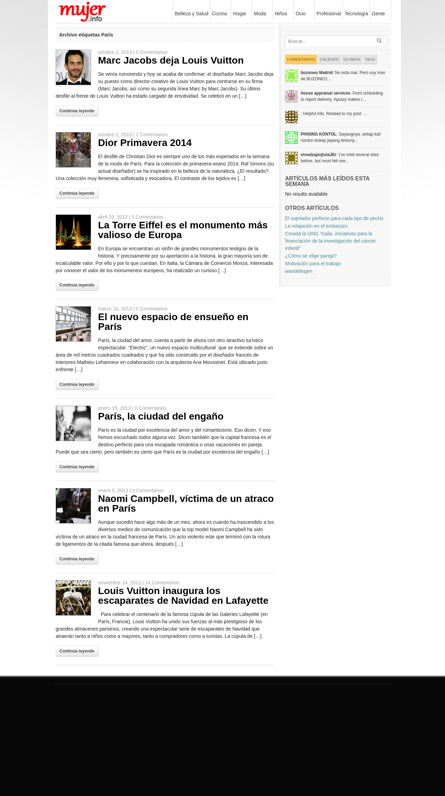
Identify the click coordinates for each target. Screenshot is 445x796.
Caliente (329, 59)
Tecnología (355, 13)
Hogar (238, 13)
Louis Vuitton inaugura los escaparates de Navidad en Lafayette (183, 595)
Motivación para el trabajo (313, 263)
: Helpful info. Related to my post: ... (334, 113)
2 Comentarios (152, 134)
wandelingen (299, 271)
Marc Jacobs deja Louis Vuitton (171, 60)
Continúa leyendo (77, 110)
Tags (370, 59)
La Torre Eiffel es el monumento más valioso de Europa (183, 230)
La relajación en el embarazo (316, 226)
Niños (280, 13)
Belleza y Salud (191, 13)
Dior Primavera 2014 (145, 142)
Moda (259, 13)
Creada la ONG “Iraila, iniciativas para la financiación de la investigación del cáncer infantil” (330, 241)
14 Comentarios (162, 582)
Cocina (219, 13)
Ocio (300, 13)
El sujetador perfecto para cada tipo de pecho (334, 218)
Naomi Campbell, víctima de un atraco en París (186, 503)
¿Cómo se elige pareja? (311, 256)
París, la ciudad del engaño (161, 416)
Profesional (328, 13)
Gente (378, 13)
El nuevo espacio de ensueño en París (173, 321)
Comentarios (301, 59)
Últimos (352, 59)
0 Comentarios (152, 52)
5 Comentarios (147, 217)
